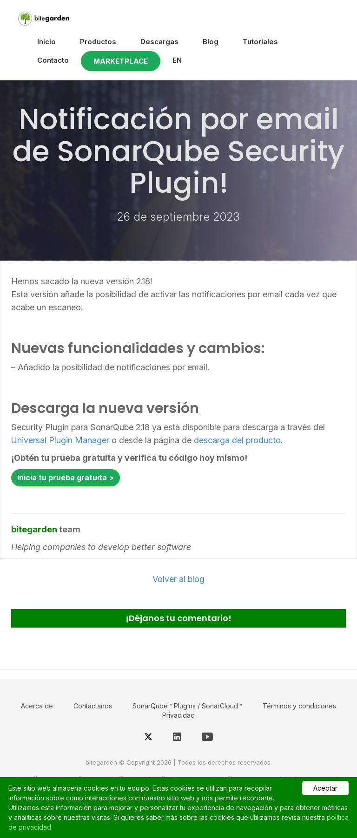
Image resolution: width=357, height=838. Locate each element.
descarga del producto (237, 440)
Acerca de (37, 706)
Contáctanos (92, 706)
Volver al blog (178, 579)
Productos (98, 41)
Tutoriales (260, 41)
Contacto (53, 60)
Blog (210, 41)
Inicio (46, 41)
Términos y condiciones (299, 706)
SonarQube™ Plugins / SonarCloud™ (187, 706)
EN (177, 60)
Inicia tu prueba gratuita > (65, 477)
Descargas (159, 41)
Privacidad (178, 715)
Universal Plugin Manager (60, 440)
